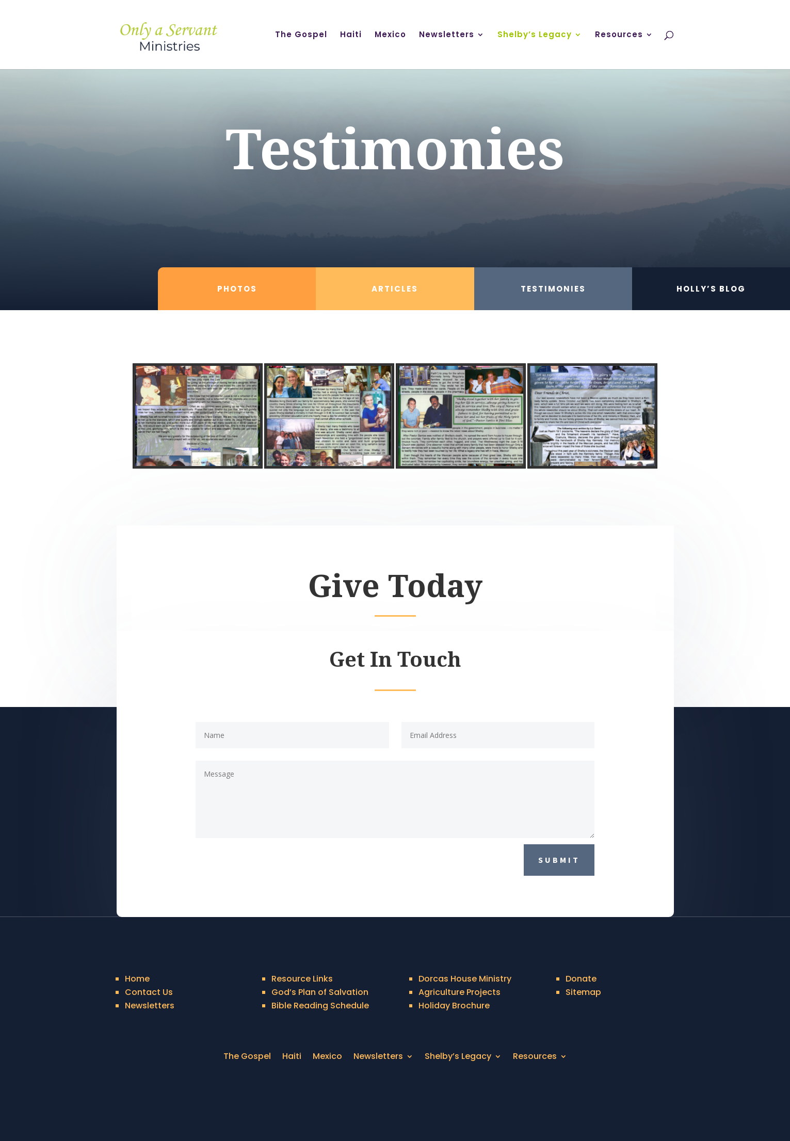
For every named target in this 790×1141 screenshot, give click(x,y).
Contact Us (149, 992)
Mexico (390, 35)
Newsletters (446, 35)
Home (137, 979)
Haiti (351, 35)
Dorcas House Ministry (464, 979)
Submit (559, 860)
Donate (581, 979)
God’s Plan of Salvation (319, 992)
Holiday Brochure (454, 1005)
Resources (619, 35)
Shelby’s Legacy (534, 35)
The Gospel (301, 35)
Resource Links (302, 979)
